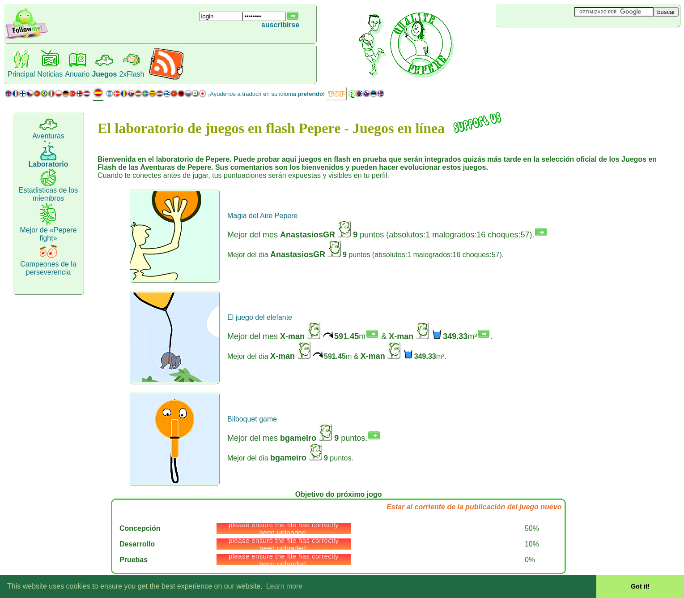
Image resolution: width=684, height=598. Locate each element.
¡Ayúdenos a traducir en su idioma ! (266, 93)
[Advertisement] (549, 42)
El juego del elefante (259, 317)
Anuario (77, 74)
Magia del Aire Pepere (262, 215)
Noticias (50, 74)
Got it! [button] (640, 586)
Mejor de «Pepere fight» (48, 234)
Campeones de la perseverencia (48, 268)
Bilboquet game (252, 419)
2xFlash (131, 74)
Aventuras (48, 136)
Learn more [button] (284, 586)
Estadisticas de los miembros (48, 194)
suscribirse (280, 25)
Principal (21, 74)
